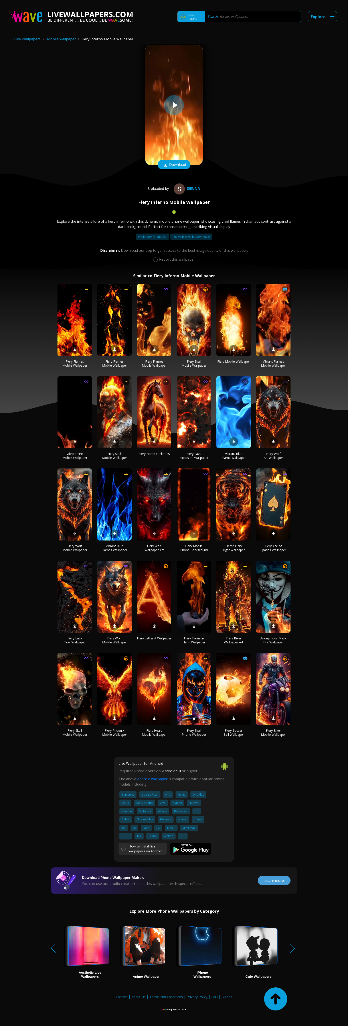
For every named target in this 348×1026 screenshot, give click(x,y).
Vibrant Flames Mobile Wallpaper (273, 363)
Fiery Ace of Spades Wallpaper (273, 548)
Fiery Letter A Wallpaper (154, 638)
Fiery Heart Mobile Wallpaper (154, 732)
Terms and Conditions (166, 997)
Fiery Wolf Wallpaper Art (154, 548)
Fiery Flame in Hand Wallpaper (194, 640)
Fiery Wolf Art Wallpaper (273, 456)
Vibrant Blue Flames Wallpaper (114, 548)
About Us (138, 997)
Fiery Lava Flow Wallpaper (75, 640)
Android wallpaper (152, 778)
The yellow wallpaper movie (191, 237)
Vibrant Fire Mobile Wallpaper (74, 456)
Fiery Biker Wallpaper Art (233, 640)
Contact (122, 997)
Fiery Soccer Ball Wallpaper (233, 732)
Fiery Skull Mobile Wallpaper (194, 363)
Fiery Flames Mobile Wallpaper (74, 363)
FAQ (214, 997)
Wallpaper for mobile (152, 237)
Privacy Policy (197, 997)
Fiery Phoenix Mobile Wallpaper (114, 732)
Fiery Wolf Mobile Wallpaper (74, 548)
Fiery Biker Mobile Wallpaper (273, 732)
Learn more (274, 880)
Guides (226, 997)
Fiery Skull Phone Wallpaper (194, 732)
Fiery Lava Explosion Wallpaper (194, 456)
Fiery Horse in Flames (154, 454)
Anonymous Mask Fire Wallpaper (273, 640)
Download (174, 165)
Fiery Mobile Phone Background (194, 548)
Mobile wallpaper (61, 39)
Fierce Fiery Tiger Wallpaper (233, 548)
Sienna (186, 188)
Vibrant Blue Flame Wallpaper (234, 456)
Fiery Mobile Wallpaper (233, 361)
